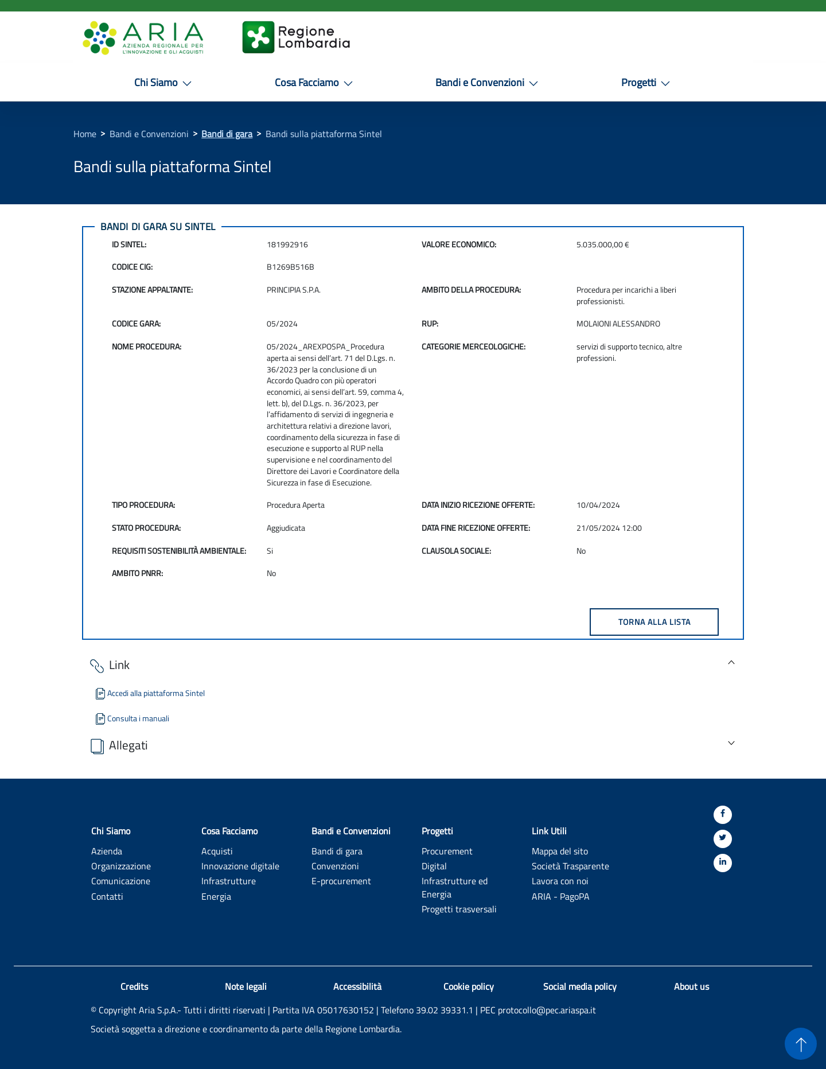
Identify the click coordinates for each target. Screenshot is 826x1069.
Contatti (107, 896)
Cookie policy (468, 986)
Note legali (246, 986)
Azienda (106, 850)
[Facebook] (723, 815)
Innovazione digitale (240, 865)
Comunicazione (120, 880)
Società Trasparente (570, 865)
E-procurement (341, 880)
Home (84, 134)
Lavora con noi (560, 880)
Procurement (447, 850)
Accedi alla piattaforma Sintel (149, 693)
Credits (134, 986)
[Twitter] (723, 839)
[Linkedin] (723, 863)
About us (691, 986)
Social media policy (580, 986)
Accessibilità (357, 986)
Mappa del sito (560, 850)
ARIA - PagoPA (561, 896)
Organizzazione (121, 865)
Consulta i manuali (131, 718)
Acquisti (217, 850)
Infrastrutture (228, 880)
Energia (216, 896)
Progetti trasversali (459, 908)
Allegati (118, 746)
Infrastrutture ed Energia (455, 887)
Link (109, 665)
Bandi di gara (226, 134)
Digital (434, 865)
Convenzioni (335, 865)
